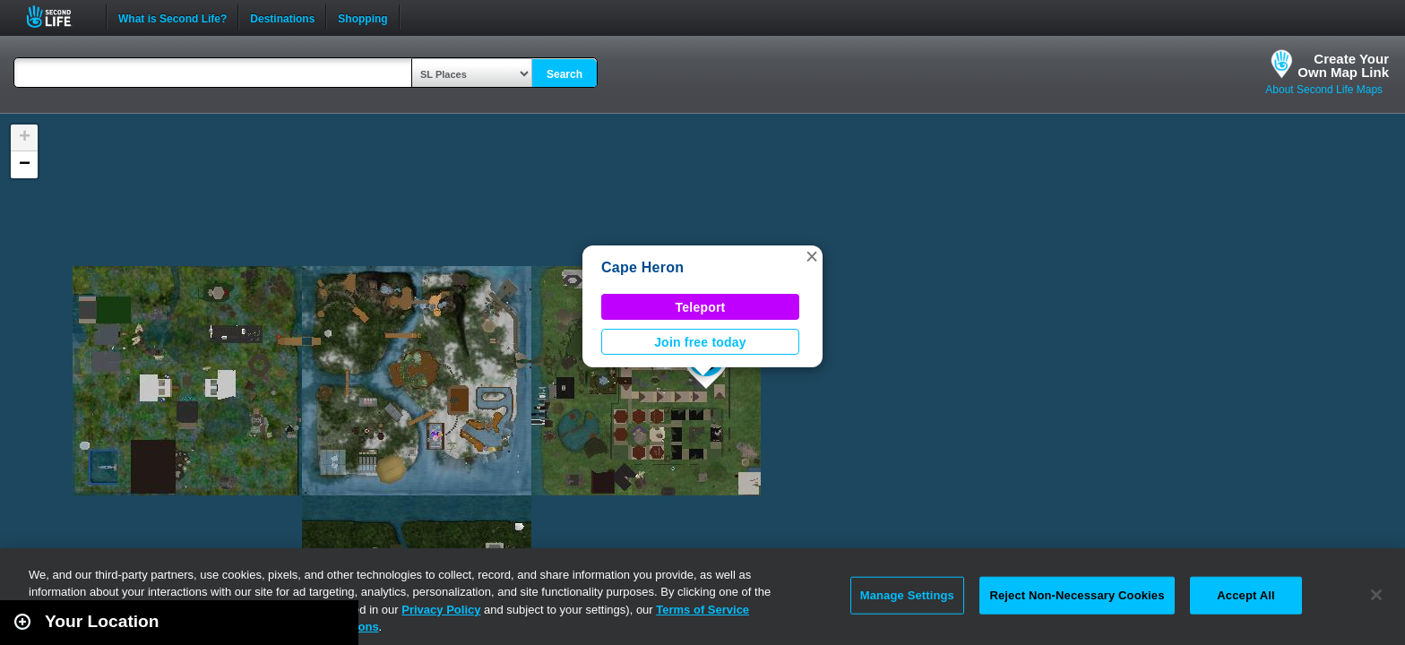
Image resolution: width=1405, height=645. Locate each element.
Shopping (362, 17)
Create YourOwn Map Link (1343, 65)
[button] (812, 256)
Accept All (1245, 595)
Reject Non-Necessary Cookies (1076, 595)
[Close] (1376, 595)
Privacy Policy (440, 609)
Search (564, 74)
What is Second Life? (172, 17)
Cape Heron (642, 267)
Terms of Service (702, 609)
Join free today (700, 342)
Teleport (701, 307)
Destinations (282, 17)
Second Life (58, 16)
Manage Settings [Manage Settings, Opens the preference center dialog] (907, 595)
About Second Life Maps (1324, 89)
